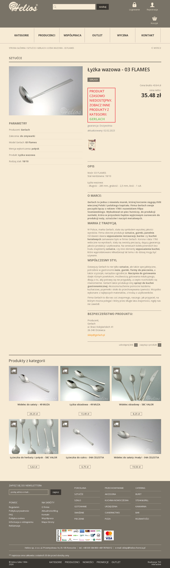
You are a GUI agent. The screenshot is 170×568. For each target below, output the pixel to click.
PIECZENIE (79, 518)
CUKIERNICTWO (112, 512)
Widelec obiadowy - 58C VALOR (136, 404)
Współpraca (47, 518)
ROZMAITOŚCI (142, 518)
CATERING (140, 488)
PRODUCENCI (46, 35)
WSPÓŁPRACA (72, 35)
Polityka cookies (17, 518)
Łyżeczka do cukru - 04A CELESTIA (85, 457)
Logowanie (134, 6)
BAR (137, 512)
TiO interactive (156, 563)
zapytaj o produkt (150, 344)
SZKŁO (77, 500)
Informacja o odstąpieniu (21, 522)
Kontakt (45, 514)
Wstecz (156, 48)
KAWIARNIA (140, 506)
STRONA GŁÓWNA (17, 48)
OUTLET (97, 35)
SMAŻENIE (79, 512)
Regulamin (14, 507)
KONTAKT (147, 35)
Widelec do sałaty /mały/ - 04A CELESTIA (136, 457)
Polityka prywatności (19, 510)
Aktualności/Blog (50, 510)
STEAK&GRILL (141, 500)
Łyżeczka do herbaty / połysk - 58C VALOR (33, 457)
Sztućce (31, 48)
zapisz (56, 492)
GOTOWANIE (80, 506)
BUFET (138, 494)
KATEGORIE (55, 562)
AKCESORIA (110, 494)
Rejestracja (152, 7)
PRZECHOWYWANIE (114, 488)
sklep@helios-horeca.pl (133, 547)
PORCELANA (80, 488)
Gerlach (41, 48)
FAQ (11, 514)
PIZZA (108, 518)
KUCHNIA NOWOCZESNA (117, 500)
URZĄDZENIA (111, 506)
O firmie (45, 507)
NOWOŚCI (88, 562)
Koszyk (154, 21)
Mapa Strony (48, 522)
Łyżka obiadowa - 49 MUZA (85, 404)
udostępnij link (128, 344)
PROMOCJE (103, 562)
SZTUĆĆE (78, 494)
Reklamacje (14, 525)
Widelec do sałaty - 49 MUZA (34, 404)
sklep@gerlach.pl (96, 334)
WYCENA (122, 35)
